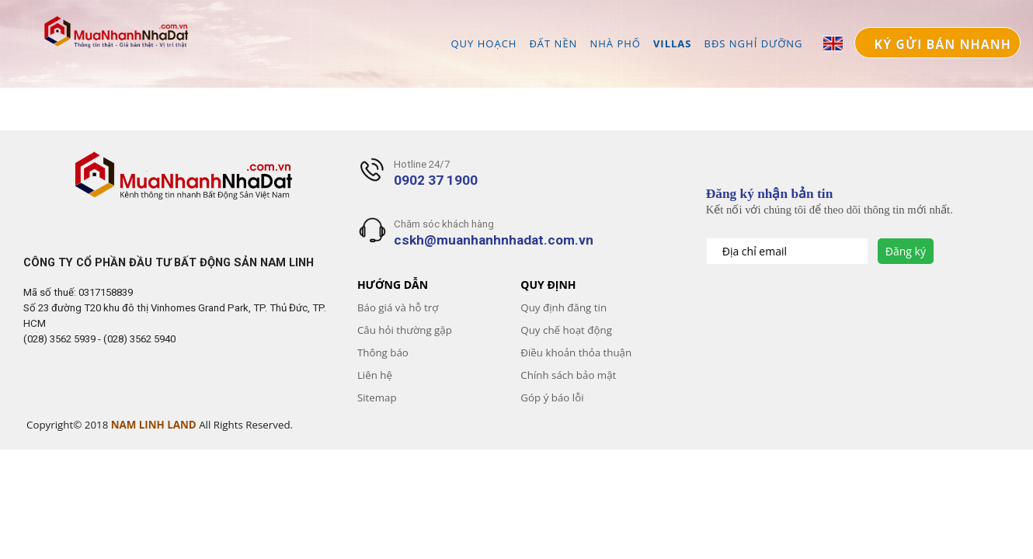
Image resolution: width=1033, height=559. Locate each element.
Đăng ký (905, 251)
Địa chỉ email (756, 251)
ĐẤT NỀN (553, 43)
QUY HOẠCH (483, 43)
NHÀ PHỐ (615, 43)
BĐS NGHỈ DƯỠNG (753, 43)
